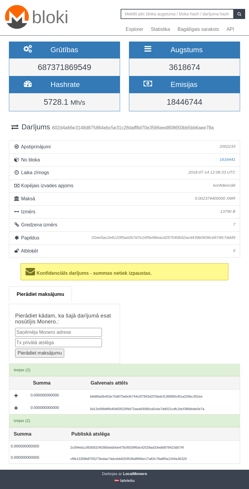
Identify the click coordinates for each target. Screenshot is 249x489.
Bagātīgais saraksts (198, 29)
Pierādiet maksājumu (40, 294)
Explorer (135, 29)
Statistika (160, 29)
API (230, 29)
